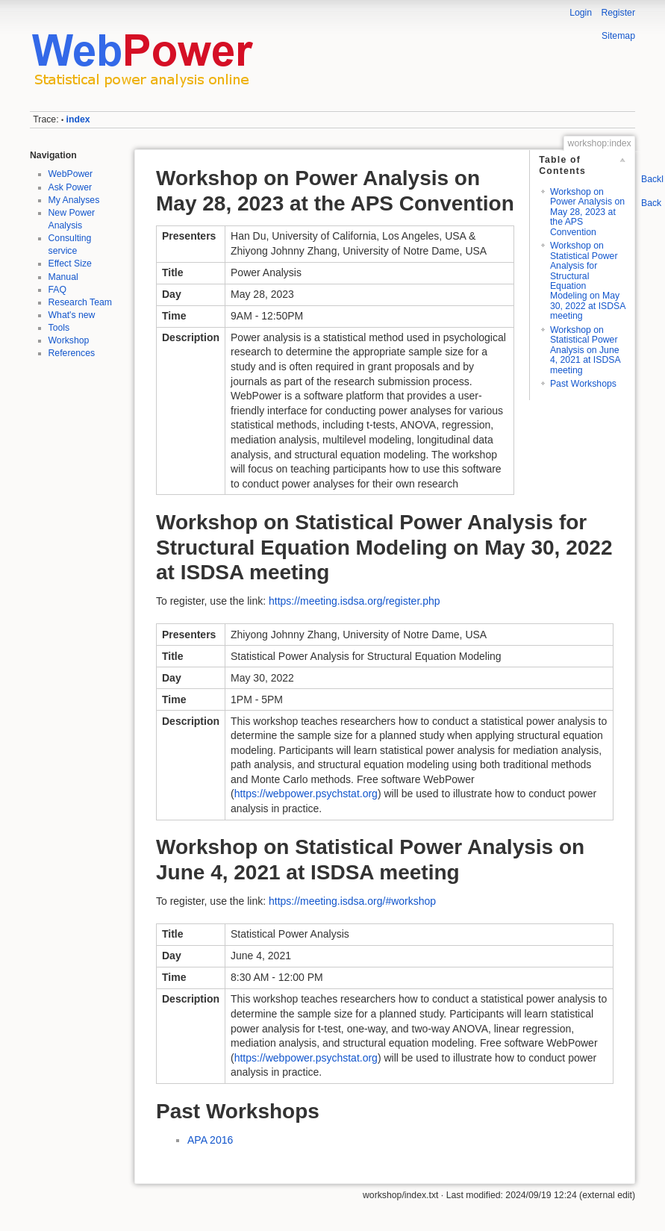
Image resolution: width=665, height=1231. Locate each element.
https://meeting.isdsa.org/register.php (354, 601)
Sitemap (618, 36)
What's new (72, 315)
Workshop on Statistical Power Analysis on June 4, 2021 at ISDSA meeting (585, 350)
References (72, 353)
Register (618, 12)
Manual (63, 277)
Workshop (69, 340)
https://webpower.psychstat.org (306, 794)
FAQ (58, 289)
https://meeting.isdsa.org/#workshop (352, 901)
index (78, 119)
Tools (59, 327)
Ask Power (71, 187)
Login (580, 12)
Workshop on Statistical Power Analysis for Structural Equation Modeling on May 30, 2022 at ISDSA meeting (587, 280)
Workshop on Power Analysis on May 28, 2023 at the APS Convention (587, 212)
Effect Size (70, 263)
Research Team (81, 302)
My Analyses (74, 200)
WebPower (71, 174)
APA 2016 (210, 1140)
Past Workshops (583, 383)
